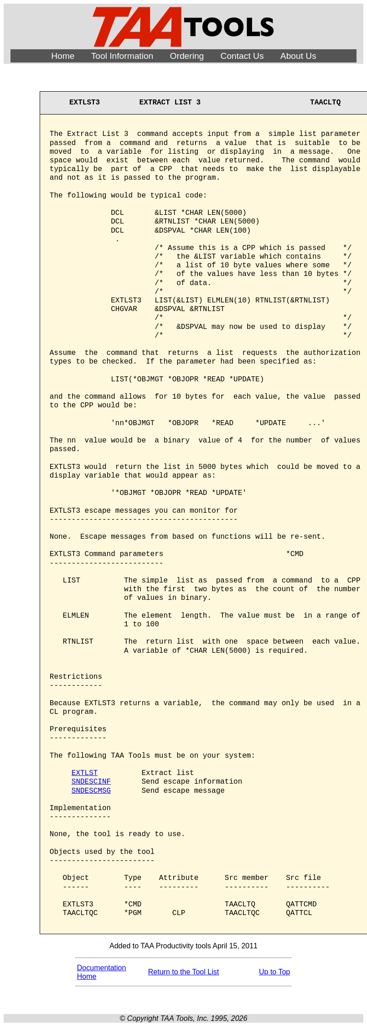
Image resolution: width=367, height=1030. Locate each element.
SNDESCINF (91, 782)
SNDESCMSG (91, 791)
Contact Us (242, 56)
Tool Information (122, 56)
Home (62, 56)
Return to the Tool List (183, 972)
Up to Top (274, 972)
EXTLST (85, 773)
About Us (298, 56)
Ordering (187, 56)
